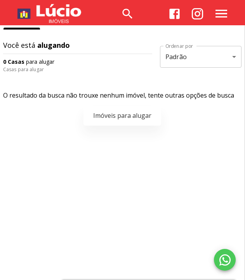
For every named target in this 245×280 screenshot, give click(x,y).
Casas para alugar (23, 69)
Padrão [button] (176, 56)
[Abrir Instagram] (197, 14)
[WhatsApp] (225, 260)
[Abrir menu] (221, 13)
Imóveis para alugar (122, 115)
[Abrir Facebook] (174, 14)
